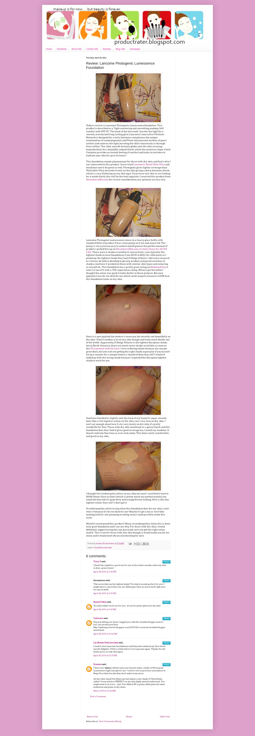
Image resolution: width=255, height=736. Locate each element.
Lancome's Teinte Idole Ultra (149, 164)
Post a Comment (98, 696)
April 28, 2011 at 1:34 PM (104, 571)
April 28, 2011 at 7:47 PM (104, 609)
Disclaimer (62, 49)
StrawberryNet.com (97, 179)
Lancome (108, 548)
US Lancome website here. (105, 348)
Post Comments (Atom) (110, 721)
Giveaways (135, 49)
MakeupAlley (158, 267)
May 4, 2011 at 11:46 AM (104, 690)
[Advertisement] (128, 706)
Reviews (107, 49)
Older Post (165, 716)
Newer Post (92, 716)
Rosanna (97, 664)
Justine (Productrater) (105, 543)
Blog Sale (120, 49)
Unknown (98, 618)
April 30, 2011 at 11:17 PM (105, 655)
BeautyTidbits (100, 602)
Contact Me (92, 49)
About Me (76, 49)
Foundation (98, 548)
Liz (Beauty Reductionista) (105, 642)
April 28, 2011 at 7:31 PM (104, 593)
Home (49, 49)
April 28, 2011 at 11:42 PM (105, 634)
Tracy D (97, 561)
